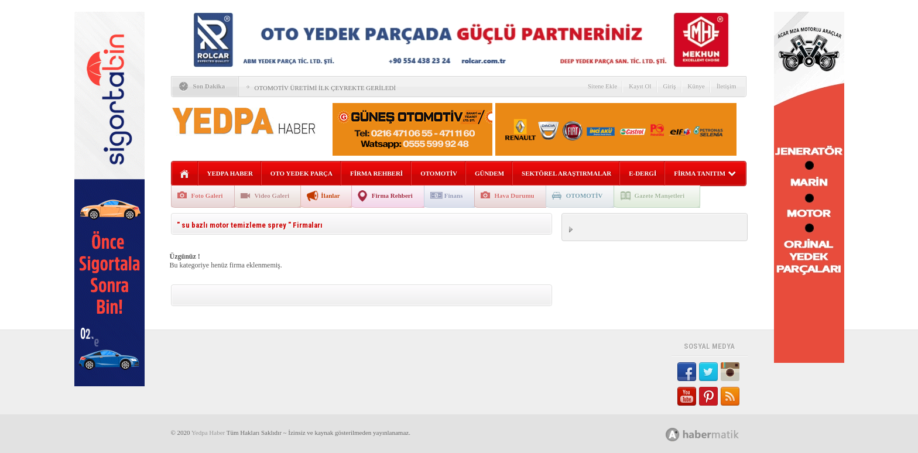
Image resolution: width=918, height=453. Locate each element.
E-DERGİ (642, 173)
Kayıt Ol (640, 86)
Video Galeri (272, 195)
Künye (696, 86)
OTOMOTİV (438, 173)
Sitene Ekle (602, 86)
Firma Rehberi (392, 195)
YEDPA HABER (230, 173)
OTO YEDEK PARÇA (301, 173)
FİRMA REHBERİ (376, 173)
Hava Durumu (515, 195)
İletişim (727, 86)
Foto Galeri (207, 195)
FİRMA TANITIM (705, 173)
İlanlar (330, 195)
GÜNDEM (489, 173)
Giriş (669, 86)
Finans (453, 195)
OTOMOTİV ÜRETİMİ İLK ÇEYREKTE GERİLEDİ (325, 87)
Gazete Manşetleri (659, 195)
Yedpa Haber (208, 432)
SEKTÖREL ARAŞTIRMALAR (566, 173)
